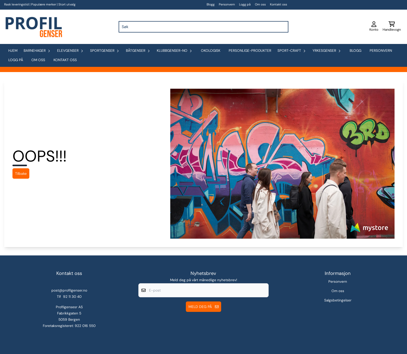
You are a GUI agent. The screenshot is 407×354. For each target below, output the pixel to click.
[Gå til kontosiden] (374, 26)
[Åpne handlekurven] (392, 26)
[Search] (283, 27)
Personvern (227, 4)
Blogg (211, 4)
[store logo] (33, 27)
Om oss (260, 4)
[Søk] (203, 27)
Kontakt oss (278, 4)
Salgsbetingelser (337, 300)
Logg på (245, 4)
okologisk (210, 50)
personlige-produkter (250, 50)
